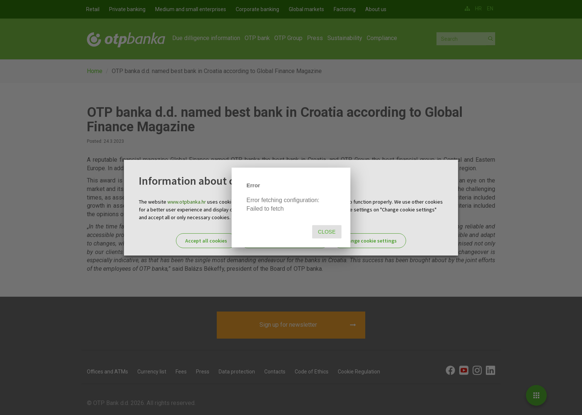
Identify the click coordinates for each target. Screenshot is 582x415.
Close (327, 232)
